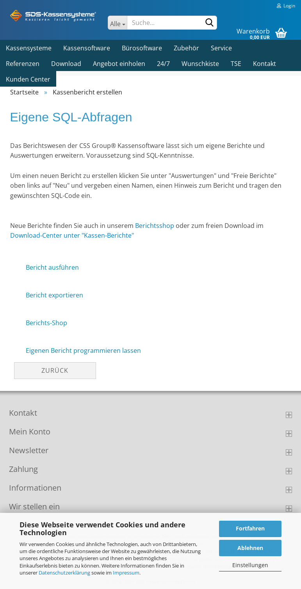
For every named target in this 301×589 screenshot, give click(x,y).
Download (66, 63)
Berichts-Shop (46, 323)
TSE (236, 63)
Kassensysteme (29, 48)
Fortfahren (250, 528)
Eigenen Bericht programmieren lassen (83, 350)
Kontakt (264, 63)
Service (221, 48)
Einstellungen (250, 565)
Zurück (54, 370)
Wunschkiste (200, 63)
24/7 (163, 63)
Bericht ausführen (52, 267)
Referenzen (22, 63)
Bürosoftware (142, 48)
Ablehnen (250, 548)
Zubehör (186, 48)
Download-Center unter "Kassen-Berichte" (72, 235)
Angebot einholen (119, 63)
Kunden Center (28, 79)
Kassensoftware (86, 48)
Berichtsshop (154, 225)
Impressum (126, 572)
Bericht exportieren (54, 295)
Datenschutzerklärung (64, 572)
